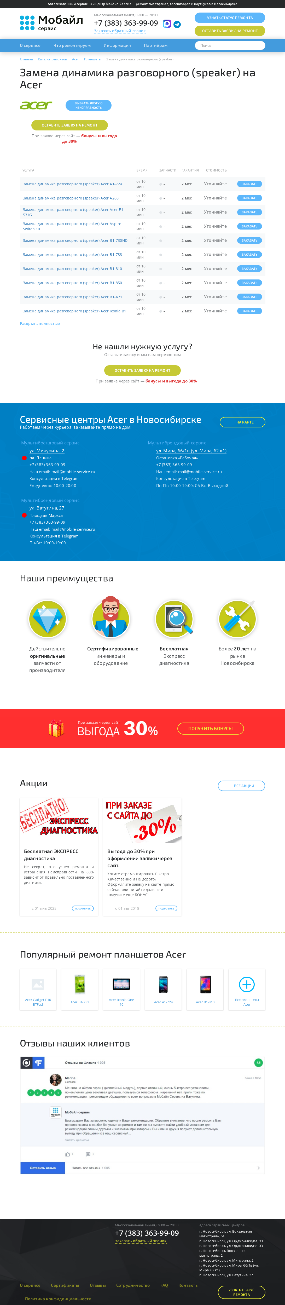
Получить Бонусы (210, 728)
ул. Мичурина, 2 (47, 451)
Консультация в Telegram (54, 478)
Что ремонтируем (72, 45)
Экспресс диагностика (174, 655)
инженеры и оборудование (112, 655)
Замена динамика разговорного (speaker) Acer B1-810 (72, 268)
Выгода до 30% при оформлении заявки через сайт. (139, 858)
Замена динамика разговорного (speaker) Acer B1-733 (72, 254)
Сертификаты (65, 1285)
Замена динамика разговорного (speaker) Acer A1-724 (72, 183)
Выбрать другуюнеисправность (89, 105)
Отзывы (98, 1285)
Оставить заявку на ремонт (69, 125)
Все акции (239, 786)
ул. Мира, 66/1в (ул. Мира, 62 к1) (191, 451)
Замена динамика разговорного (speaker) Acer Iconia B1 (74, 310)
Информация (117, 45)
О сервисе (30, 45)
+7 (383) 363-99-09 (126, 23)
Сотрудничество (133, 1285)
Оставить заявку (230, 30)
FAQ (164, 1285)
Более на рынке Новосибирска (237, 655)
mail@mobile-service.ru (73, 471)
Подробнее (83, 908)
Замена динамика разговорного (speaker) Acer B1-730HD (75, 240)
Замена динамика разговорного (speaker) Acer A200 (71, 198)
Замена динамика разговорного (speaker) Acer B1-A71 (73, 296)
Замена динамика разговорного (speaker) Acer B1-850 (72, 282)
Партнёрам (155, 45)
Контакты (188, 1285)
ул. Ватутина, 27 (47, 508)
